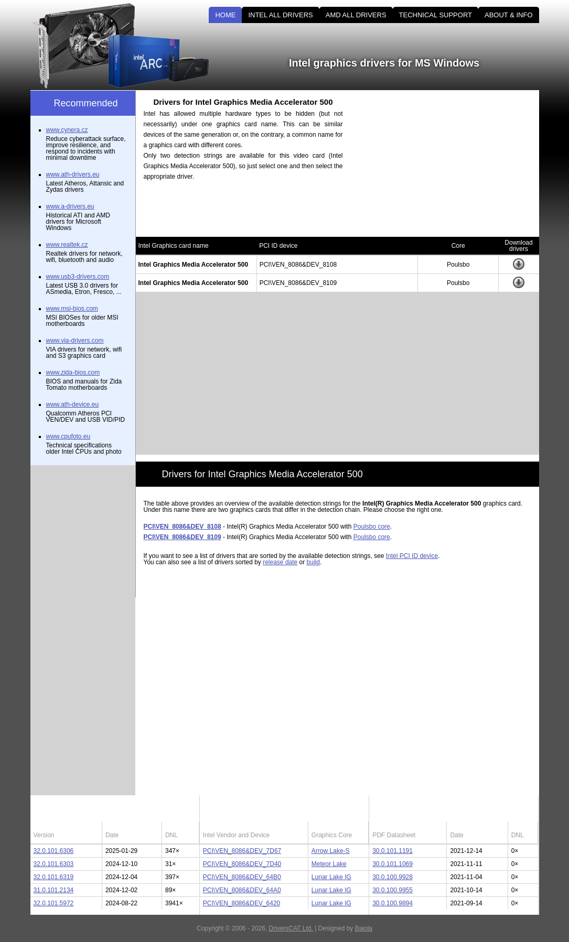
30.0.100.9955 (392, 890)
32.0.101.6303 (54, 864)
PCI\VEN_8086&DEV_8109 (182, 537)
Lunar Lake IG (331, 877)
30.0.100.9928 (392, 877)
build (313, 562)
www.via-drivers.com (75, 340)
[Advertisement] (450, 163)
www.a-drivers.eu (70, 206)
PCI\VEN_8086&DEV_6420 (241, 903)
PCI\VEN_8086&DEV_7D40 (242, 864)
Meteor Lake (329, 864)
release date (280, 562)
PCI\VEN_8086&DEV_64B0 (242, 877)
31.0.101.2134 (54, 890)
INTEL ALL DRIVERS (280, 15)
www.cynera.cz (67, 130)
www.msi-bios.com (72, 308)
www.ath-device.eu (72, 404)
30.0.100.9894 (392, 903)
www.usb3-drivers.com (78, 276)
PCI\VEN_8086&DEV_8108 (182, 526)
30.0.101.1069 (392, 864)
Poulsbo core (371, 526)
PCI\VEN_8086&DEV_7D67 (242, 851)
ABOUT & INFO (509, 15)
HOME (225, 15)
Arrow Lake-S (331, 851)
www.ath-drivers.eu (73, 174)
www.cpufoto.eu (68, 436)
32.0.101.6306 (54, 851)
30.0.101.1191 (392, 851)
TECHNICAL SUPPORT (435, 15)
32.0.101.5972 (54, 903)
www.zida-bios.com (73, 372)
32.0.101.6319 (54, 877)
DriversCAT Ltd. (291, 928)
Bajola (363, 928)
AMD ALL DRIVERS (356, 15)
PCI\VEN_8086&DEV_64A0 (242, 890)
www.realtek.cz (67, 245)
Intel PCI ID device (412, 556)
